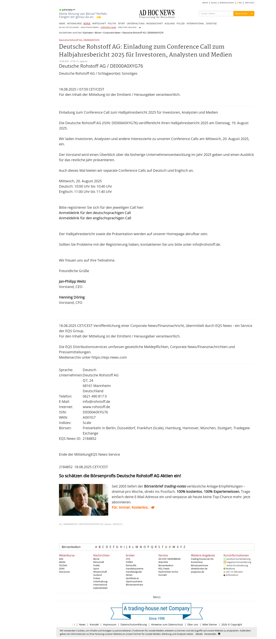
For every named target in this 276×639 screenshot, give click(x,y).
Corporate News (111, 32)
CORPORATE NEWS (108, 27)
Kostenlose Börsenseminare (199, 563)
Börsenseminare (134, 584)
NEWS (62, 23)
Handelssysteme (134, 568)
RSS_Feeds (164, 568)
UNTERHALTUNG (136, 23)
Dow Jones (64, 571)
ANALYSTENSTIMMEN (90, 27)
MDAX (62, 562)
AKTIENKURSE (74, 23)
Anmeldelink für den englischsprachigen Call (95, 218)
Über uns (192, 624)
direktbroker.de (199, 568)
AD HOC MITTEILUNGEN (69, 27)
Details (199, 633)
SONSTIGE (211, 23)
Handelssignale (134, 571)
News (82, 624)
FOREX (129, 562)
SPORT (121, 23)
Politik (96, 565)
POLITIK (112, 23)
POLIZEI (181, 23)
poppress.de (197, 571)
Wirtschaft (98, 562)
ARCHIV (205, 3)
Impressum (109, 624)
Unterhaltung (100, 581)
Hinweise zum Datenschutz (167, 624)
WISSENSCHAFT (154, 23)
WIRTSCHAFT (99, 23)
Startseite (88, 32)
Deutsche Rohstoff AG (70, 40)
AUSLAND (170, 23)
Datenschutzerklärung (134, 624)
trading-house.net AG (202, 558)
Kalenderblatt (100, 588)
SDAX (62, 568)
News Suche (241, 13)
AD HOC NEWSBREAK (169, 558)
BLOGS (214, 3)
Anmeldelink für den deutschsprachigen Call (95, 212)
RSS (239, 3)
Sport (96, 568)
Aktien (129, 574)
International (100, 584)
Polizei (96, 578)
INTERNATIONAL (195, 23)
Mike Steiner (209, 624)
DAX (61, 558)
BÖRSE (86, 23)
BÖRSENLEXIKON (227, 3)
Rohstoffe (131, 565)
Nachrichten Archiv (168, 571)
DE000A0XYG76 (91, 40)
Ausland (97, 574)
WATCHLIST (249, 3)
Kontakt (162, 574)
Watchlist (163, 562)
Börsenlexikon (71, 547)
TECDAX (63, 565)
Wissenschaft (100, 571)
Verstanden (210, 633)
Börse (98, 32)
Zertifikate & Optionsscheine (134, 580)
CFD (128, 558)
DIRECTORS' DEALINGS (127, 27)
